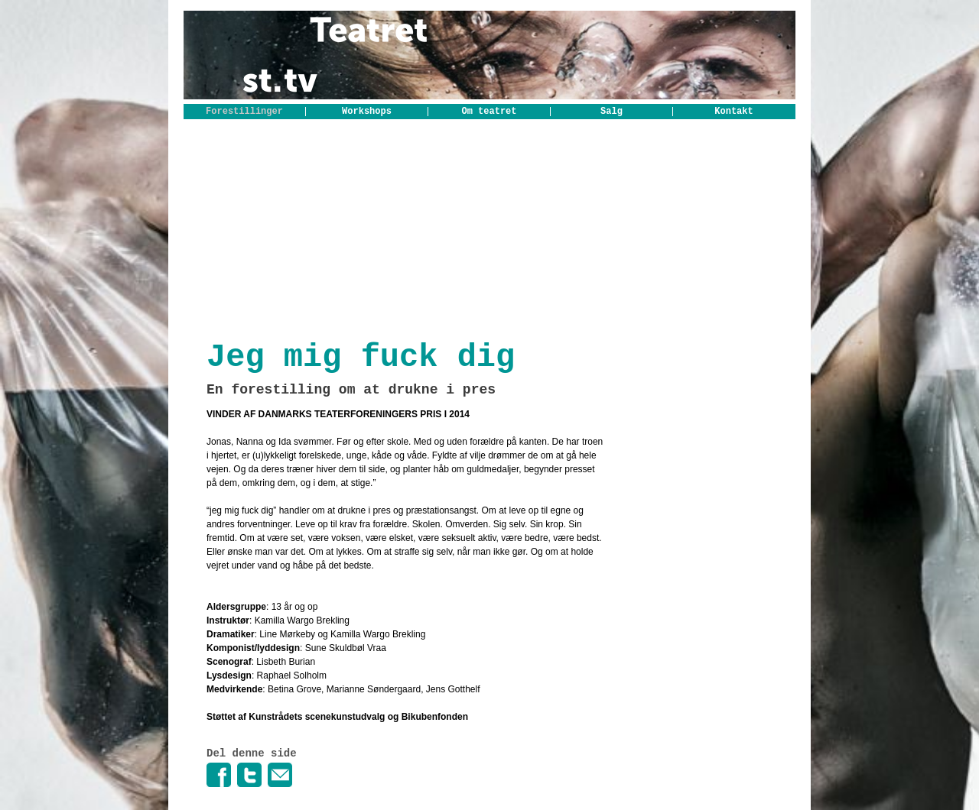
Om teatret (488, 111)
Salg (611, 111)
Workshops (367, 111)
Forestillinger (244, 111)
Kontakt (733, 111)
